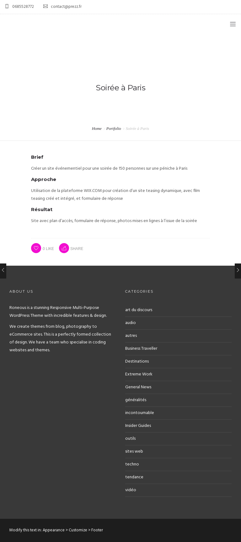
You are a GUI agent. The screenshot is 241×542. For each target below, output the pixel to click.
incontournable (139, 413)
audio (130, 323)
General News (138, 387)
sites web (134, 451)
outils (130, 438)
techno (132, 464)
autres (131, 335)
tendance (134, 477)
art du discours (138, 310)
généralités (135, 400)
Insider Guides (138, 425)
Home (97, 128)
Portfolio (113, 128)
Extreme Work (139, 374)
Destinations (137, 361)
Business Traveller (141, 348)
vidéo (130, 490)
